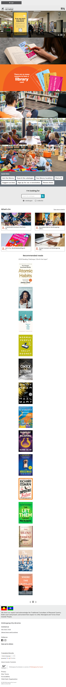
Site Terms (5, 674)
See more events (59, 209)
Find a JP (58, 178)
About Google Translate (8, 662)
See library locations (44, 178)
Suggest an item (8, 183)
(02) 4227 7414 (6, 629)
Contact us (5, 627)
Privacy (3, 672)
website (40, 201)
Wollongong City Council (36, 667)
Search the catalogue (25, 178)
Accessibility (5, 677)
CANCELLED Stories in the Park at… (15, 227)
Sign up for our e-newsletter (29, 183)
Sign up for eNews (7, 644)
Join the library (8, 178)
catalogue (28, 201)
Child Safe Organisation (9, 679)
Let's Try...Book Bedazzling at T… (15, 248)
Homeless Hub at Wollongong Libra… (49, 227)
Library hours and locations (9, 632)
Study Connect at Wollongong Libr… (49, 248)
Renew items (48, 183)
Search (42, 196)
